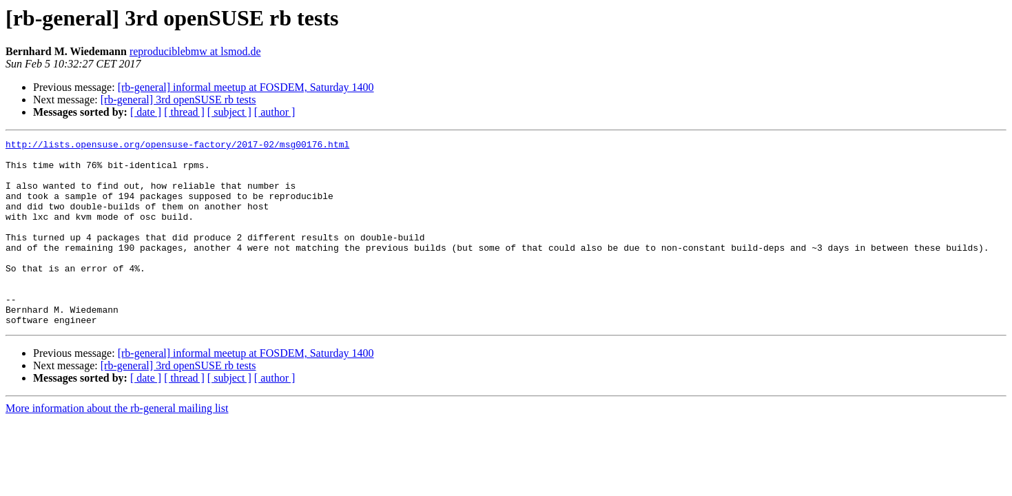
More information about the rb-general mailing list (117, 445)
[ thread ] (184, 112)
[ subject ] (229, 112)
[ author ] (275, 112)
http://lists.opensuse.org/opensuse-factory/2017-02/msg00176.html (177, 146)
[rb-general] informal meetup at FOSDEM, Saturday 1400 (246, 87)
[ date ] (145, 112)
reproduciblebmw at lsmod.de (195, 51)
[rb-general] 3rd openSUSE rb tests (178, 99)
